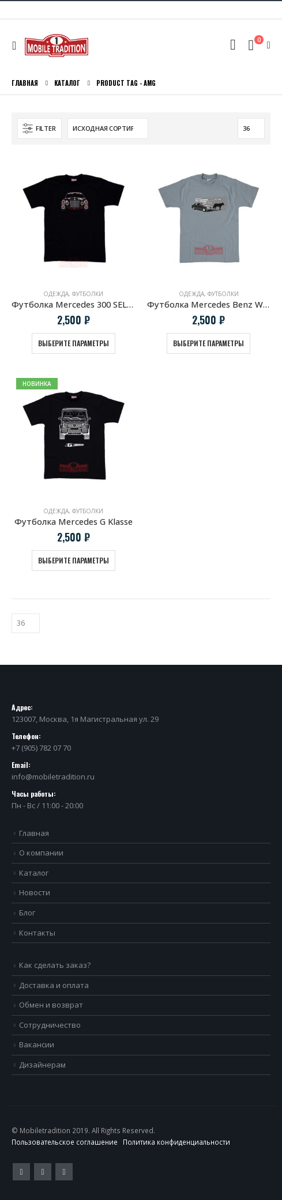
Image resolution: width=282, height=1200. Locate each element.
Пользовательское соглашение (65, 1141)
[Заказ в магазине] (107, 128)
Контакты (37, 933)
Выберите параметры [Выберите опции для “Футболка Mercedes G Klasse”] (73, 560)
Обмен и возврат (51, 1005)
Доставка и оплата (54, 985)
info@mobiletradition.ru (53, 776)
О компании (41, 852)
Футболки (87, 294)
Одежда (56, 294)
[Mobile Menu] (17, 45)
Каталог (33, 873)
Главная (34, 833)
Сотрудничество (50, 1025)
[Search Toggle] (233, 44)
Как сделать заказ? (55, 965)
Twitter (21, 1171)
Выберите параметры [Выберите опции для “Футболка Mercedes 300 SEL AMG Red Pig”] (73, 343)
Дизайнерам (42, 1064)
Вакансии (36, 1044)
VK (64, 1171)
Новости (34, 892)
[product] (74, 218)
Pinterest (42, 1171)
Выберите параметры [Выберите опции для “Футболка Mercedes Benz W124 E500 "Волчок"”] (208, 343)
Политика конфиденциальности (176, 1141)
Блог (27, 912)
